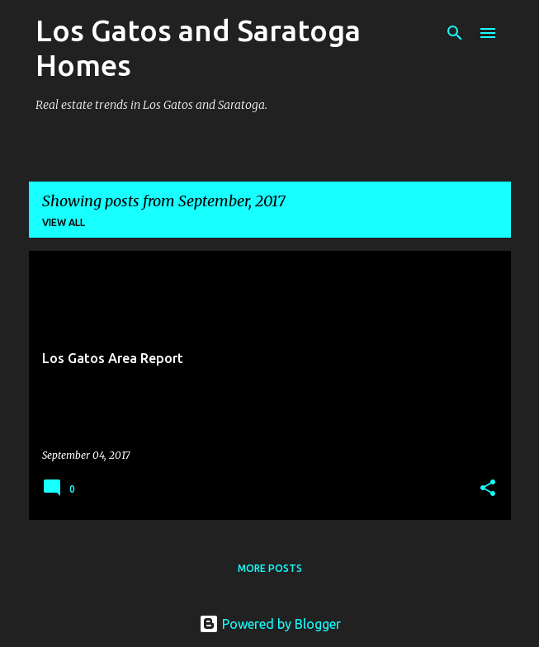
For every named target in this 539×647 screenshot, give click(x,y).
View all (63, 222)
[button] (488, 489)
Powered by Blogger (270, 623)
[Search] (455, 33)
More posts (270, 568)
